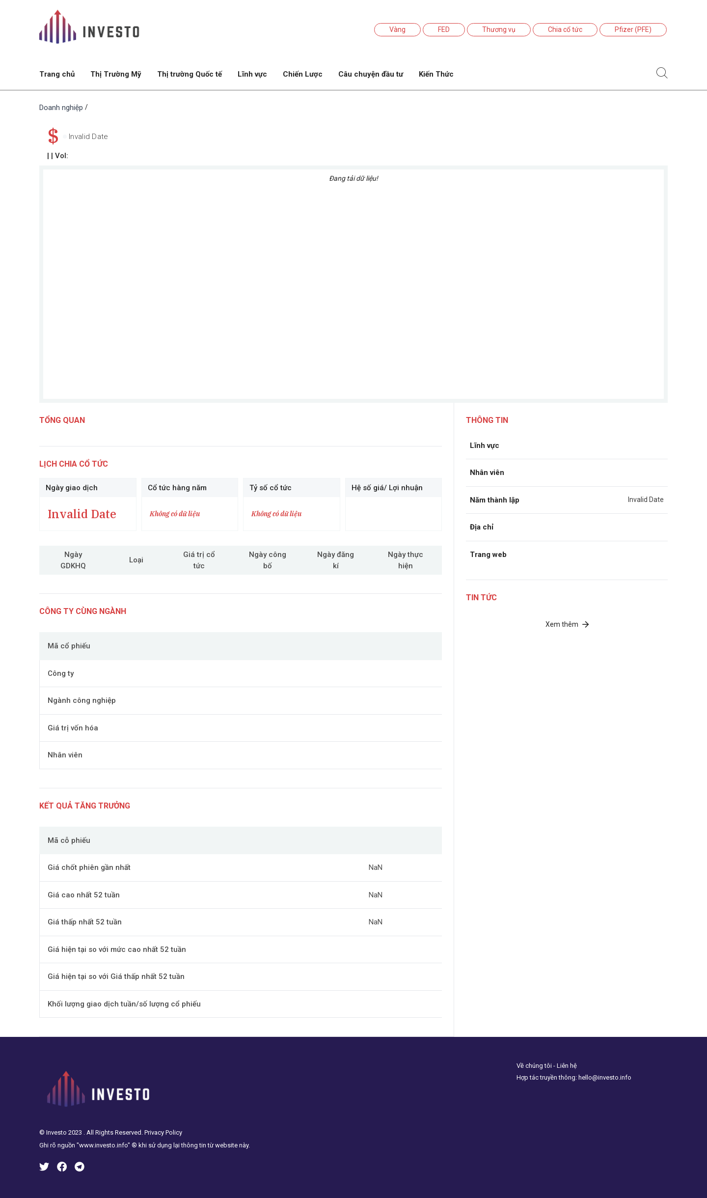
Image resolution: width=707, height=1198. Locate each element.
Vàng (397, 29)
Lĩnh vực (252, 74)
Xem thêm (567, 624)
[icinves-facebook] (62, 1168)
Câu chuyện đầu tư (370, 74)
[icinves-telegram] (79, 1168)
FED (444, 29)
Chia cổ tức (565, 29)
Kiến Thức (436, 74)
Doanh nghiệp (61, 107)
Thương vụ (499, 29)
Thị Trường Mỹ (115, 74)
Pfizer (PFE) (633, 29)
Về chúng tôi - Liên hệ (547, 1065)
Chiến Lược (303, 74)
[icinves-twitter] (44, 1168)
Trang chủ (57, 74)
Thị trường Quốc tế (189, 74)
